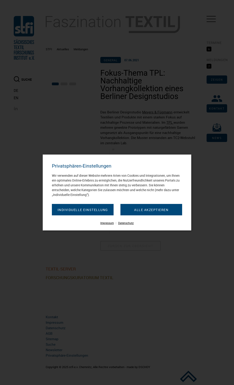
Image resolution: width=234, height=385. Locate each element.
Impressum (107, 223)
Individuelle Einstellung (83, 210)
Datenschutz (126, 223)
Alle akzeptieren (151, 210)
